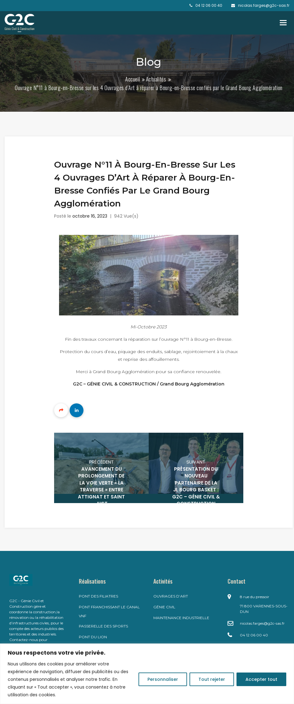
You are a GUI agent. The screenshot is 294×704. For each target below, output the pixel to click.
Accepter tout (261, 679)
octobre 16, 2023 (89, 216)
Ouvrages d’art (170, 596)
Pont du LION (93, 637)
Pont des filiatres (98, 596)
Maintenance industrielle (181, 617)
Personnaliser (162, 679)
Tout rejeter (211, 679)
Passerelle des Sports (103, 626)
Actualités (156, 79)
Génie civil (164, 607)
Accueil (132, 79)
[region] (147, 674)
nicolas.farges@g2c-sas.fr (262, 623)
